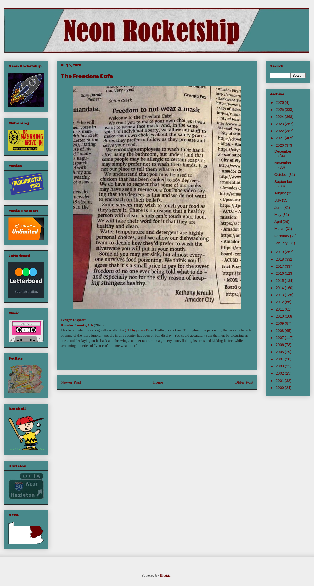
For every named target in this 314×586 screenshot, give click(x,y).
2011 (280, 309)
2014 (280, 288)
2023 (280, 124)
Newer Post (71, 382)
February (282, 236)
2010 (280, 316)
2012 (280, 302)
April (278, 222)
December (282, 151)
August (280, 193)
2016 (280, 273)
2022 (280, 131)
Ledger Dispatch (74, 320)
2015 (280, 281)
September (283, 182)
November (282, 163)
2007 (280, 338)
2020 (280, 145)
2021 (280, 138)
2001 (280, 380)
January (281, 243)
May (278, 214)
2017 (280, 266)
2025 (280, 109)
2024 (280, 116)
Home (158, 382)
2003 (280, 366)
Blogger (165, 575)
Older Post (244, 382)
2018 (280, 259)
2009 (280, 323)
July (278, 200)
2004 (280, 359)
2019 (280, 252)
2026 (280, 102)
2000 (280, 388)
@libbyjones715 (137, 330)
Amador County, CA (77, 325)
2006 (280, 345)
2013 (280, 295)
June (278, 207)
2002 (280, 373)
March (280, 229)
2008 (280, 331)
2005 (280, 352)
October (281, 175)
